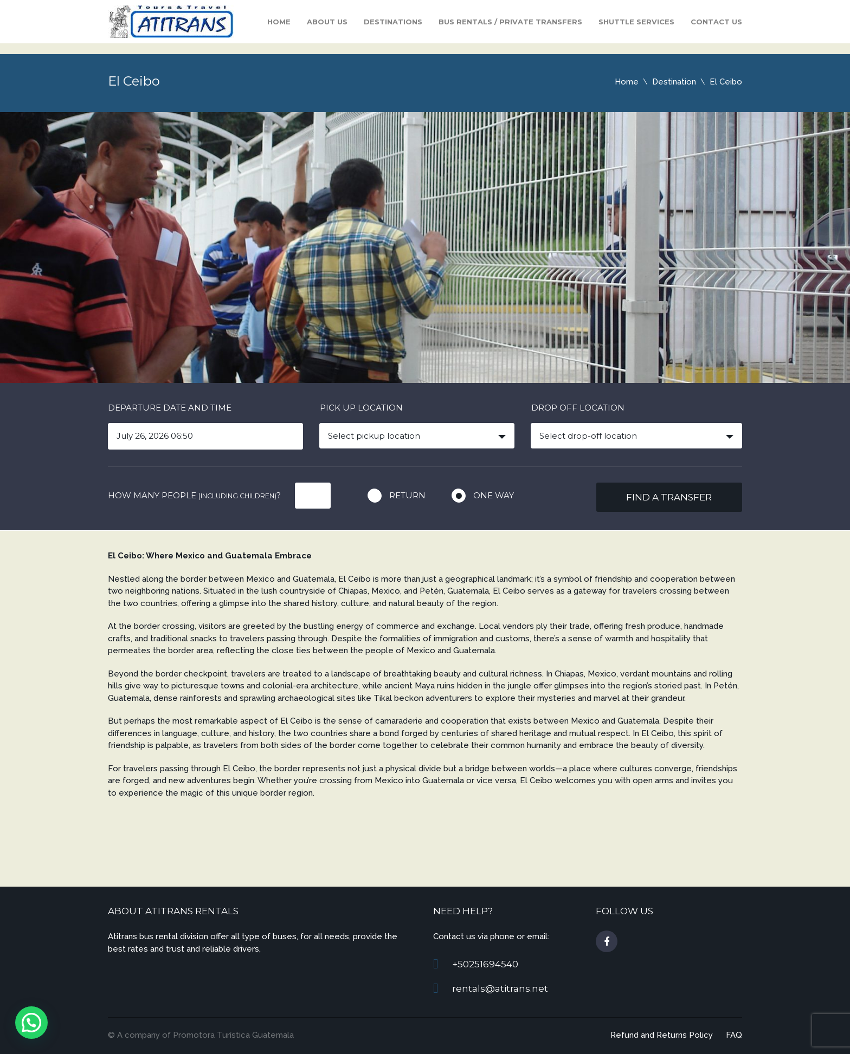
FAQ (734, 1035)
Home (279, 21)
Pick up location (361, 407)
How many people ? (194, 495)
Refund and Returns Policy (661, 1035)
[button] (31, 1022)
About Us (327, 21)
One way (493, 495)
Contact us (716, 21)
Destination (674, 82)
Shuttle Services (636, 21)
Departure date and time (169, 407)
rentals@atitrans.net (500, 988)
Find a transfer (669, 497)
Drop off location (577, 407)
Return (407, 495)
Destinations (393, 21)
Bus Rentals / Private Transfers (510, 21)
